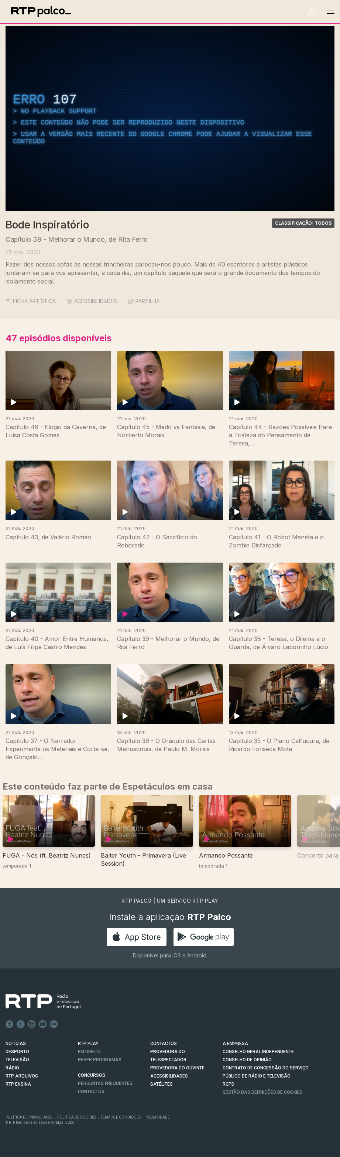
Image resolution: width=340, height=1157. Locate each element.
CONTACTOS (163, 1043)
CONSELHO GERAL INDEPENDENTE (258, 1051)
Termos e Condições (121, 1117)
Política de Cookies (76, 1117)
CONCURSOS (91, 1075)
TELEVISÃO (17, 1059)
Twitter (21, 1024)
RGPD (228, 1084)
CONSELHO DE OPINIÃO (247, 1059)
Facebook (10, 1024)
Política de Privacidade (29, 1117)
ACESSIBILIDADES (92, 301)
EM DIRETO (89, 1051)
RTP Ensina (18, 1084)
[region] (170, 118)
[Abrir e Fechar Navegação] (330, 12)
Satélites (161, 1084)
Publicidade (157, 1117)
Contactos (91, 1091)
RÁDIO (12, 1068)
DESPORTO (17, 1051)
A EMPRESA (235, 1043)
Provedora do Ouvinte (177, 1068)
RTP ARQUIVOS (22, 1076)
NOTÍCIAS (16, 1043)
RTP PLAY (88, 1043)
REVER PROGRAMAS (99, 1059)
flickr (54, 1024)
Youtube (43, 1024)
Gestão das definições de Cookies (263, 1092)
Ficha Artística (31, 301)
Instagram (32, 1024)
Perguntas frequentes (105, 1083)
